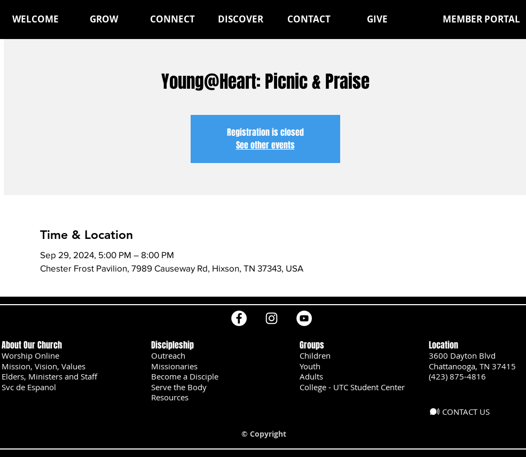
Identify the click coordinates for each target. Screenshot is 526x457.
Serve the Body (179, 387)
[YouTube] (304, 318)
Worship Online (30, 355)
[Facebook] (239, 318)
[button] (104, 19)
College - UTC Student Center (352, 387)
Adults (311, 376)
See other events (265, 145)
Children (315, 355)
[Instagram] (271, 318)
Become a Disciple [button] (184, 376)
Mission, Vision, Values (43, 366)
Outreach (168, 355)
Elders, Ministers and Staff (49, 376)
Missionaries (174, 366)
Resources (170, 397)
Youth (310, 366)
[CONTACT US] (463, 411)
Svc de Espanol (29, 387)
